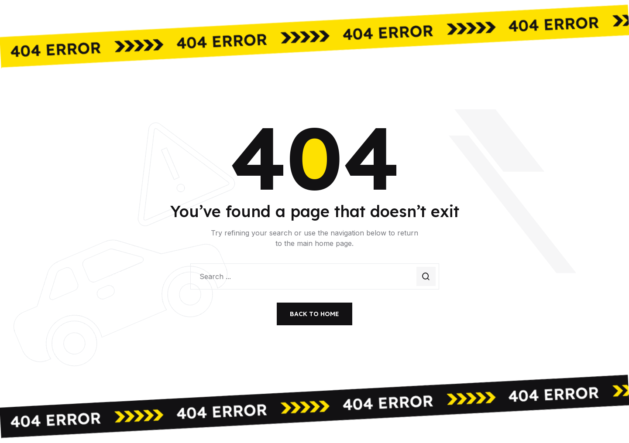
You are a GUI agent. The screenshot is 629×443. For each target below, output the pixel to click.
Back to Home (314, 314)
